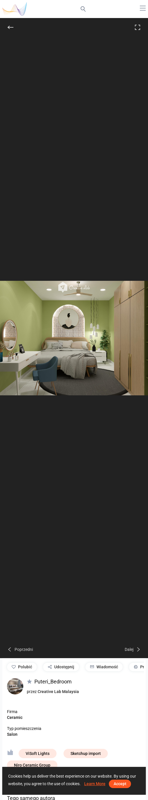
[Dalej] (133, 649)
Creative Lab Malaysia (58, 691)
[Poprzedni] (20, 649)
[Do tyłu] (10, 27)
